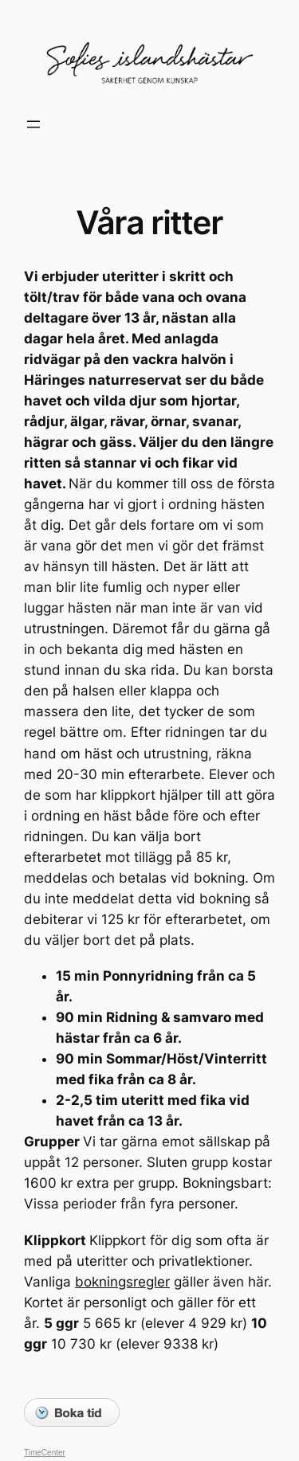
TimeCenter (44, 1452)
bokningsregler (122, 1282)
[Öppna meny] (33, 124)
